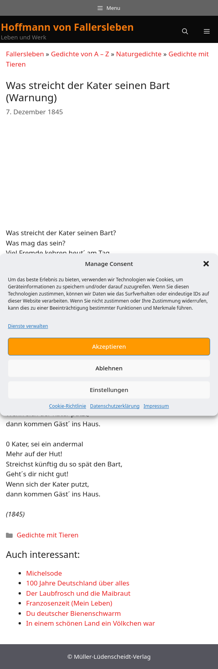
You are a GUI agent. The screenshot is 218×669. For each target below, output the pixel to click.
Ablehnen (109, 369)
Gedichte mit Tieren (48, 534)
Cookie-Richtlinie (67, 406)
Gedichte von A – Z (80, 53)
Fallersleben (25, 53)
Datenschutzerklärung (114, 406)
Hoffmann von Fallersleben (67, 26)
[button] (206, 264)
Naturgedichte (139, 53)
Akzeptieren (109, 347)
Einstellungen (109, 390)
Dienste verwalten (28, 326)
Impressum (156, 406)
